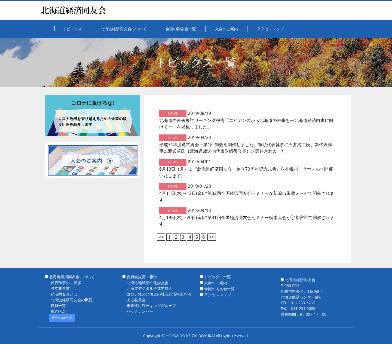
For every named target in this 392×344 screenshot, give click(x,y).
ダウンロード (61, 317)
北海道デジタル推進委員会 (149, 288)
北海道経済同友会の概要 (72, 299)
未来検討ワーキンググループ (151, 305)
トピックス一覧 (217, 276)
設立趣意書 (60, 288)
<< (161, 237)
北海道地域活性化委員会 (148, 282)
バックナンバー (140, 311)
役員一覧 (58, 305)
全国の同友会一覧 (219, 288)
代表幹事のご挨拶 (66, 282)
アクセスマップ (217, 294)
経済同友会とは (64, 294)
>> (211, 237)
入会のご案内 (215, 282)
